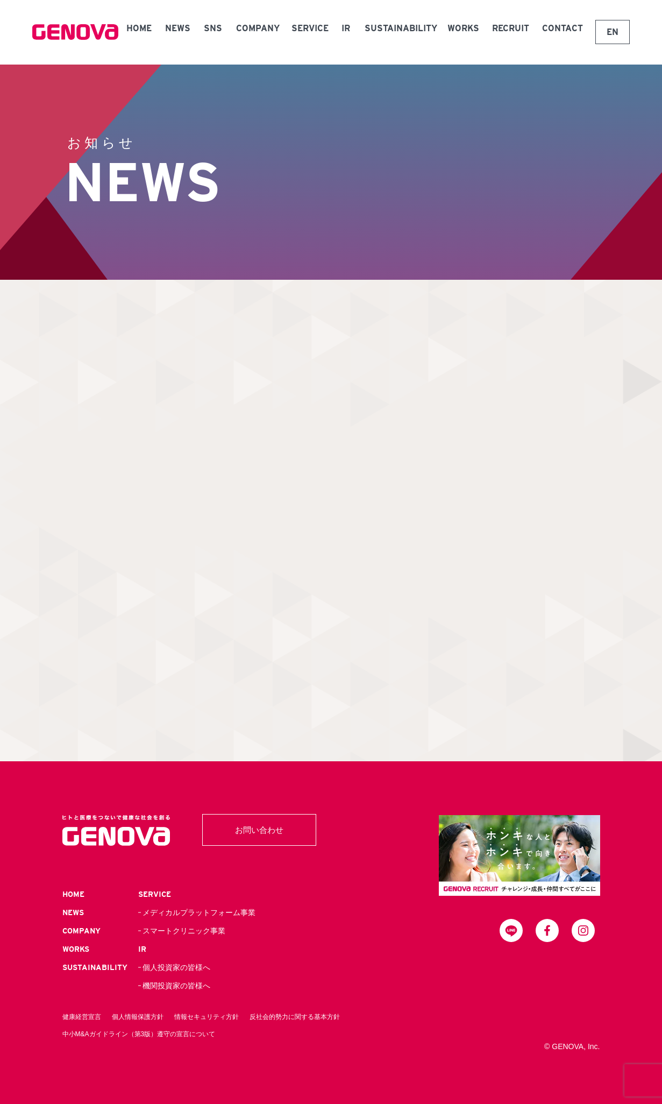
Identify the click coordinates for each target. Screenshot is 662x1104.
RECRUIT (510, 28)
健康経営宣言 (81, 1017)
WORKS (463, 28)
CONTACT (562, 28)
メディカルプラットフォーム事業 (199, 912)
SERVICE (310, 28)
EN (612, 32)
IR (345, 28)
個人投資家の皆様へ (176, 967)
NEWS (177, 28)
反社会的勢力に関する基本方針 (295, 1017)
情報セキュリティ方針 (206, 1017)
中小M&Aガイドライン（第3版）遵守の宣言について (139, 1034)
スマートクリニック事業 (184, 930)
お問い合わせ (259, 829)
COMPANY (258, 28)
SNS (213, 28)
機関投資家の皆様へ (176, 985)
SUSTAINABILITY (401, 28)
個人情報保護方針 (137, 1017)
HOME (139, 28)
